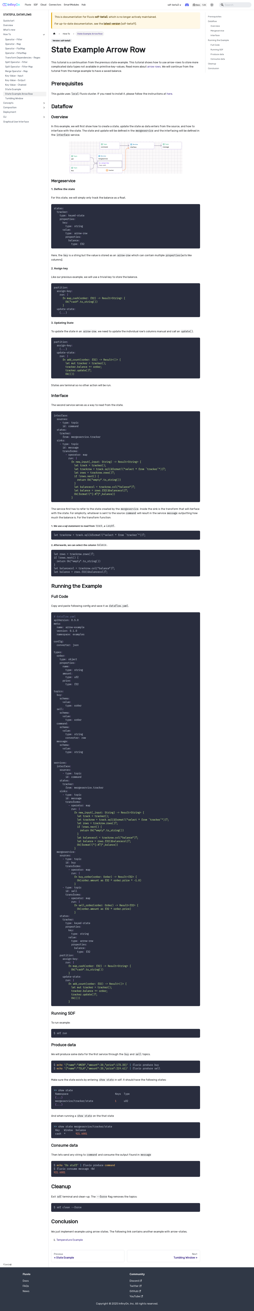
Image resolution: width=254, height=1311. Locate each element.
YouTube (136, 1296)
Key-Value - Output (15, 80)
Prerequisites (214, 16)
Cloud (43, 4)
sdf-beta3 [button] (173, 5)
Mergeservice (217, 30)
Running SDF (217, 49)
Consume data (218, 59)
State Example (13, 89)
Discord (136, 1280)
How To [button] (7, 34)
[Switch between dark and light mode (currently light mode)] (211, 4)
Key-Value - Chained (15, 85)
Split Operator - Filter (16, 62)
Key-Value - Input (14, 75)
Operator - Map (13, 44)
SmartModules (71, 4)
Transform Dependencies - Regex (22, 57)
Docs (26, 1280)
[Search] (235, 4)
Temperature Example (69, 1239)
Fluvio (28, 4)
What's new (9, 29)
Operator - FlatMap (15, 48)
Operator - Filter (13, 39)
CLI (4, 117)
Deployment (9, 112)
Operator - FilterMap (15, 53)
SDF (36, 4)
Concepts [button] (8, 103)
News (26, 1291)
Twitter (135, 1286)
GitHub (135, 1291)
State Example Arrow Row (19, 94)
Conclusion (213, 68)
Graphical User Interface (16, 121)
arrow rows (154, 66)
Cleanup (212, 63)
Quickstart (8, 20)
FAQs (26, 1286)
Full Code (215, 45)
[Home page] (54, 33)
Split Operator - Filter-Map (19, 66)
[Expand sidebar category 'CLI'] (44, 117)
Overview (8, 25)
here (169, 93)
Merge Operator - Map (16, 71)
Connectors (55, 4)
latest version (112, 23)
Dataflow (212, 21)
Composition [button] (10, 107)
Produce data (217, 54)
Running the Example (218, 40)
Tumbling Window (14, 98)
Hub (84, 4)
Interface (215, 35)
